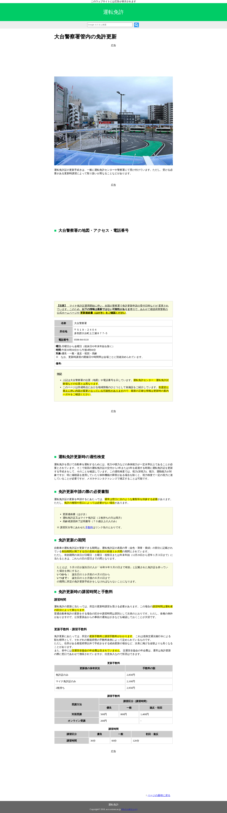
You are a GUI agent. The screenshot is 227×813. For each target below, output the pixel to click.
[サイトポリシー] (129, 809)
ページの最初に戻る (159, 795)
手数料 (89, 527)
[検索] (136, 24)
